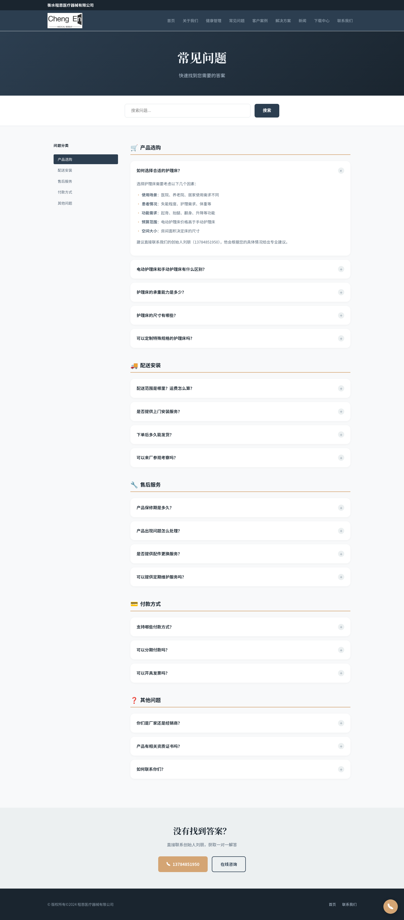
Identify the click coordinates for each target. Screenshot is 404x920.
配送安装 (65, 170)
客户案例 (260, 20)
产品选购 (65, 159)
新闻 (302, 20)
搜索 (267, 110)
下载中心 (322, 20)
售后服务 (65, 181)
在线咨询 (229, 864)
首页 (171, 20)
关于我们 (190, 20)
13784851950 (182, 864)
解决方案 (283, 20)
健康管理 (213, 20)
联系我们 (345, 20)
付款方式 (65, 192)
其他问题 (65, 203)
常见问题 (237, 20)
